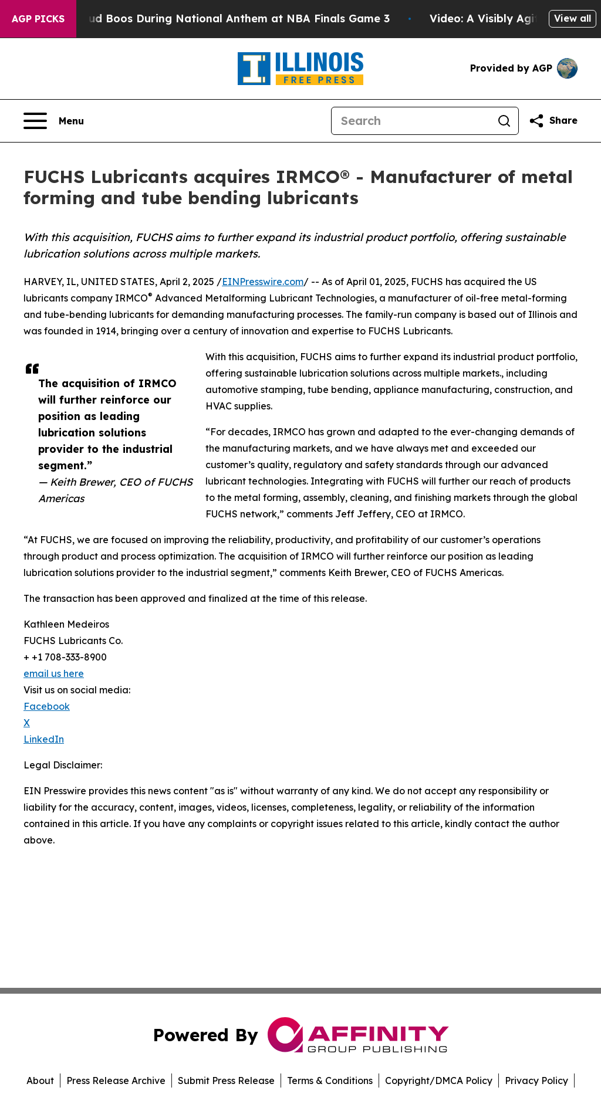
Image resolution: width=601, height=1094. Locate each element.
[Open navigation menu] (53, 121)
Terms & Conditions (330, 1080)
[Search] (411, 120)
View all (572, 18)
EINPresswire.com (262, 281)
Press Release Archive (116, 1080)
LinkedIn (43, 739)
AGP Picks (38, 19)
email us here (53, 673)
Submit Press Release (226, 1080)
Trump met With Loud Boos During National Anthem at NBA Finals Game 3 (209, 18)
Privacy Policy (536, 1080)
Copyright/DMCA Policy (438, 1080)
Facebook (46, 706)
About (40, 1080)
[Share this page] (553, 121)
